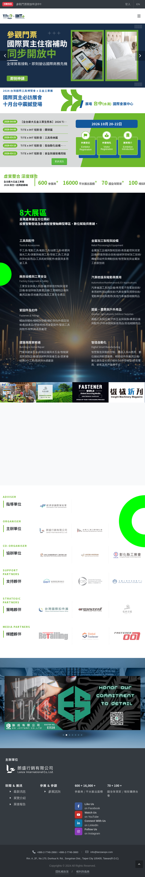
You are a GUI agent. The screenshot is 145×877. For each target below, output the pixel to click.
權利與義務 (82, 871)
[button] (5, 56)
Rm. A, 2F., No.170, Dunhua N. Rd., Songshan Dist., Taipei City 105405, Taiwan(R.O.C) (72, 858)
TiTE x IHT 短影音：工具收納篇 (39, 137)
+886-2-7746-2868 (47, 852)
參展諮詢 (54, 791)
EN (138, 4)
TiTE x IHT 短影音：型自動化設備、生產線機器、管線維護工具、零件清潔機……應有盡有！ (43, 145)
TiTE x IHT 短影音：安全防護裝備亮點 (43, 153)
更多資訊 (59, 161)
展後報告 (20, 804)
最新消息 (20, 791)
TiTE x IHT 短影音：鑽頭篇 (36, 129)
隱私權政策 (62, 871)
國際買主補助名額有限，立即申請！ (37, 4)
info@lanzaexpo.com (101, 852)
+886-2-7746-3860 (68, 852)
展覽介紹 (20, 798)
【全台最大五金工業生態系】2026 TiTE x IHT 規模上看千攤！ (43, 122)
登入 (127, 4)
